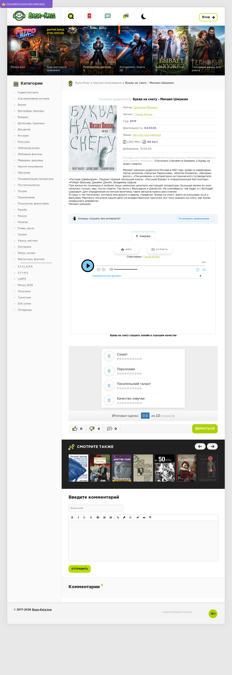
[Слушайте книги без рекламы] (26, 4)
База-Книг (82, 83)
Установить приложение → (195, 219)
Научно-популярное (107, 83)
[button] (72, 517)
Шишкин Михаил (145, 107)
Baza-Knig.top (42, 610)
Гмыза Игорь (143, 114)
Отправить (79, 569)
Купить (160, 249)
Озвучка (145, 236)
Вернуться (205, 428)
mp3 (126, 249)
